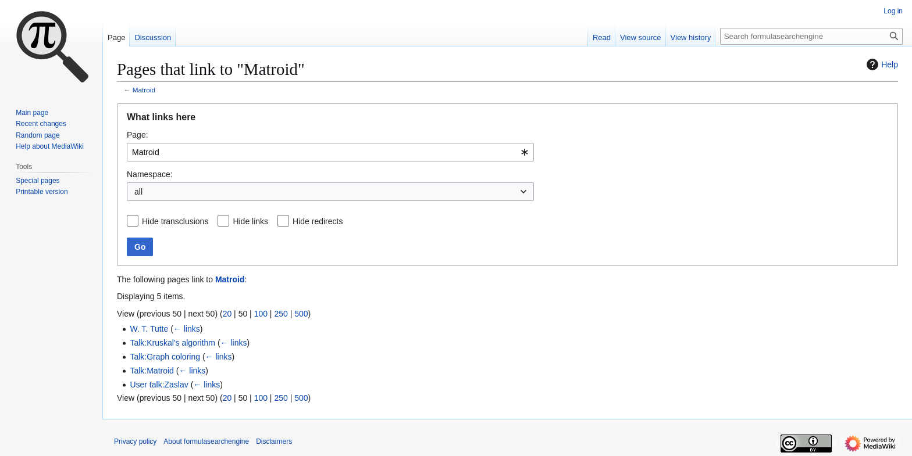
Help (881, 64)
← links (186, 328)
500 (301, 313)
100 (261, 313)
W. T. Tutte (149, 328)
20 (227, 313)
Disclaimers (274, 441)
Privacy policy (135, 441)
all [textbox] (138, 191)
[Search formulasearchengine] (811, 36)
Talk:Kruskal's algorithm (172, 342)
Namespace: (150, 174)
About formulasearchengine (206, 441)
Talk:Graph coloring (165, 356)
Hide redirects (318, 221)
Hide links (250, 221)
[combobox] (330, 152)
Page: (137, 134)
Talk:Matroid (151, 370)
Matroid (144, 90)
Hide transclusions (175, 221)
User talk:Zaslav (159, 384)
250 (280, 313)
